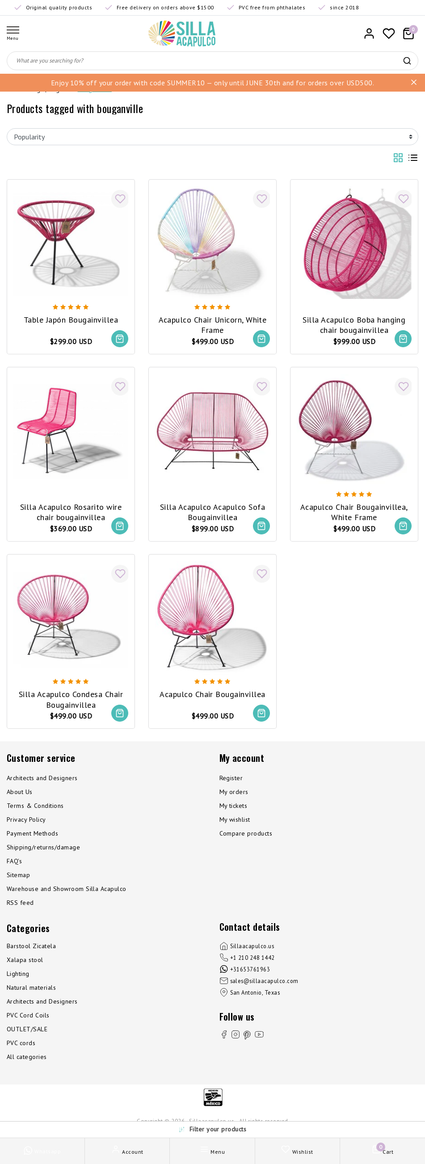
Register (231, 779)
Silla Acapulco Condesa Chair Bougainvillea (71, 699)
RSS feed (20, 903)
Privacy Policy (26, 820)
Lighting (18, 975)
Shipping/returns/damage (43, 848)
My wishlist (234, 820)
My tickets (233, 807)
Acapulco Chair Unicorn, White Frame (213, 324)
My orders (233, 793)
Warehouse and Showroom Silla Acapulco (66, 890)
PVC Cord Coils (28, 1016)
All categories (27, 1058)
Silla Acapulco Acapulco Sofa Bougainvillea (212, 511)
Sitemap (18, 876)
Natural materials (31, 988)
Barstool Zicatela (31, 947)
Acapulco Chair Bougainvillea (212, 694)
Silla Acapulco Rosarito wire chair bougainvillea (71, 511)
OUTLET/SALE (27, 1030)
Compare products (246, 834)
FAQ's (14, 862)
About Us (20, 793)
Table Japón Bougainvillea (71, 319)
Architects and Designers (42, 779)
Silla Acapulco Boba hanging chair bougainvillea (354, 324)
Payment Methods (32, 834)
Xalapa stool (25, 961)
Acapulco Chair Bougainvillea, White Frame (354, 511)
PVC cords (21, 1044)
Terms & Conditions (35, 807)
